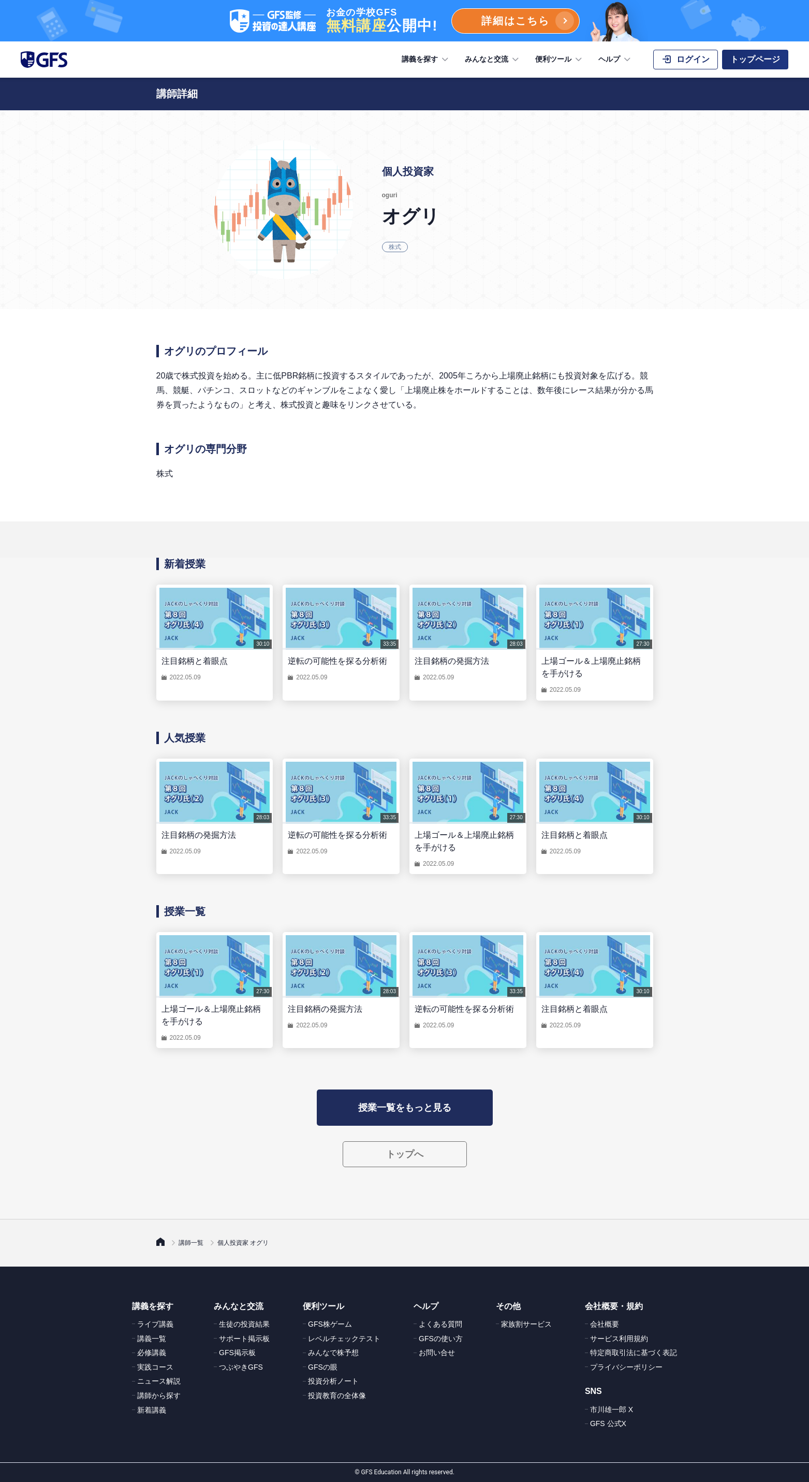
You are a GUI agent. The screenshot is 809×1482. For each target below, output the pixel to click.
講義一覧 (151, 1338)
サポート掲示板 (244, 1338)
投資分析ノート (333, 1381)
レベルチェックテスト (344, 1338)
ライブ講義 (155, 1324)
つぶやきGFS (241, 1367)
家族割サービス (526, 1324)
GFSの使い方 (441, 1338)
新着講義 (151, 1410)
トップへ (404, 1154)
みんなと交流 (493, 59)
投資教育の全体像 (337, 1395)
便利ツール (559, 59)
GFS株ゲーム (330, 1324)
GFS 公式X (608, 1423)
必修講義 (151, 1352)
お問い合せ (437, 1352)
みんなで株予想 (333, 1352)
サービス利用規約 (619, 1338)
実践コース (155, 1367)
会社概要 (604, 1324)
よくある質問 (440, 1324)
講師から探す (159, 1395)
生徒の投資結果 (244, 1324)
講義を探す (426, 59)
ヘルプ (615, 59)
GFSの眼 (322, 1367)
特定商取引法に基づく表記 (633, 1352)
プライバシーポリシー (626, 1367)
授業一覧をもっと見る (404, 1107)
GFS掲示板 (237, 1352)
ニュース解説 (159, 1381)
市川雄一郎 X (611, 1409)
